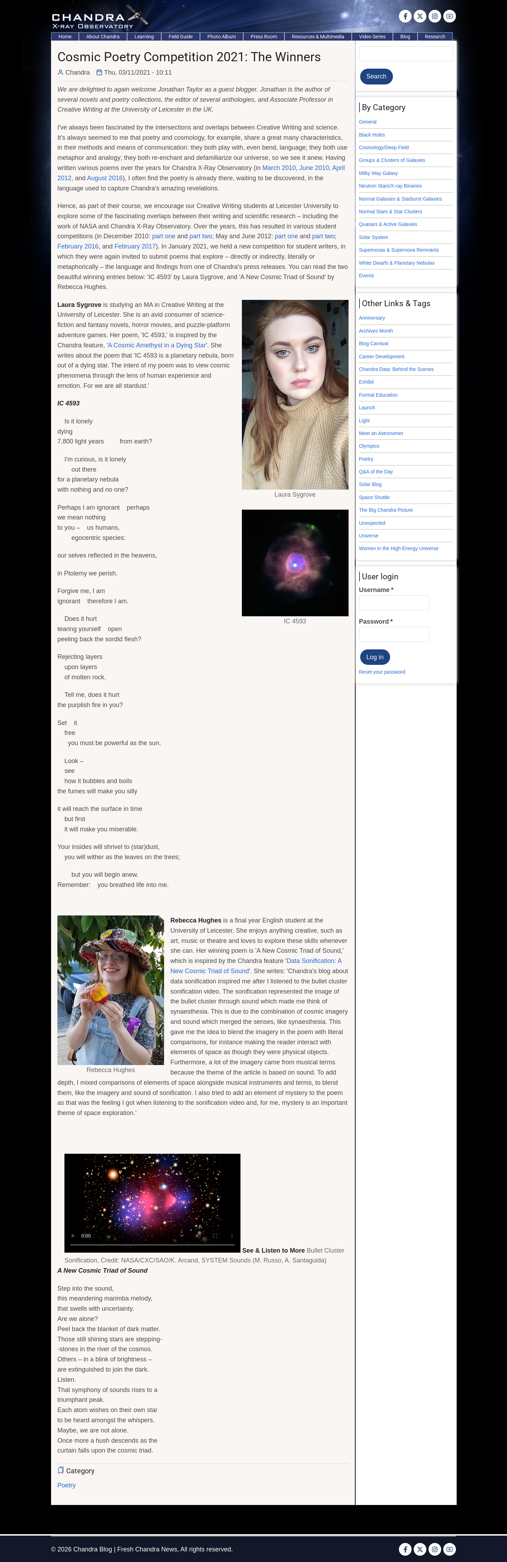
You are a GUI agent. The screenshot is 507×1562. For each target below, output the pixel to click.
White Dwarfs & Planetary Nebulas (397, 263)
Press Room (264, 36)
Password (374, 621)
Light (364, 420)
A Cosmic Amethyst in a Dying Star (157, 345)
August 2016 (105, 178)
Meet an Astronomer (381, 433)
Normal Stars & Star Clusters (391, 211)
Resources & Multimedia (318, 36)
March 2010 (279, 167)
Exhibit (366, 382)
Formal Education (378, 395)
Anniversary (372, 318)
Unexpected (372, 523)
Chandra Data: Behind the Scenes (396, 369)
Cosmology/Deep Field (384, 147)
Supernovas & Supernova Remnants (399, 250)
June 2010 (314, 167)
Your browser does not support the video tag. (152, 1203)
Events (366, 275)
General (368, 122)
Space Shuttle (374, 497)
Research (435, 36)
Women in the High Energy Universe (399, 548)
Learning (144, 36)
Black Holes (372, 135)
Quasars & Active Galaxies (388, 224)
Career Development (382, 356)
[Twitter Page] (420, 16)
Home (64, 36)
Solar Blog (370, 484)
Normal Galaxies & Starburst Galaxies (400, 199)
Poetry (66, 1485)
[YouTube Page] (449, 16)
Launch (367, 407)
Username (374, 589)
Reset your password (382, 672)
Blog (405, 36)
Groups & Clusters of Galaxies (392, 160)
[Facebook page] (405, 16)
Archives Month (376, 331)
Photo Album (221, 36)
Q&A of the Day (376, 471)
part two (200, 236)
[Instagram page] (434, 16)
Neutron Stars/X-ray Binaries (390, 186)
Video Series (372, 36)
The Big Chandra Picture (386, 510)
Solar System (373, 237)
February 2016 (78, 246)
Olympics (369, 446)
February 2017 (135, 246)
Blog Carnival (373, 343)
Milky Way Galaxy (378, 173)
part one (163, 236)
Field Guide (181, 36)
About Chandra (103, 36)
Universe (368, 535)
